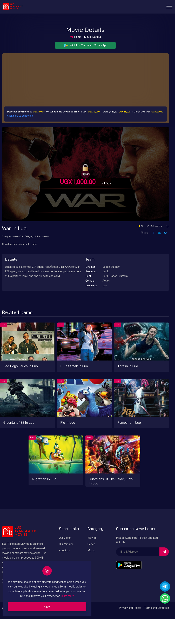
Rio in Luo (67, 422)
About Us (64, 550)
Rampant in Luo (129, 422)
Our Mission (66, 544)
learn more (67, 596)
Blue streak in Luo (74, 366)
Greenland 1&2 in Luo (18, 422)
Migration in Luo (44, 479)
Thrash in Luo (127, 366)
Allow (47, 606)
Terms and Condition (156, 607)
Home (77, 37)
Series (91, 544)
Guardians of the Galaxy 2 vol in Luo (111, 481)
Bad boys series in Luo (20, 366)
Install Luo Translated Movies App (85, 45)
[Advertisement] (85, 81)
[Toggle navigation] (169, 6)
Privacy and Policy (130, 607)
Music (91, 550)
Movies (92, 537)
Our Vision (65, 537)
